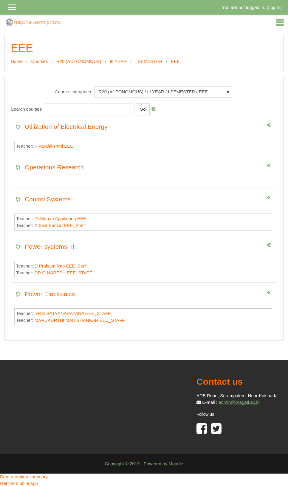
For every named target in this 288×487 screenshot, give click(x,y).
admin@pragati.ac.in (239, 402)
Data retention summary (24, 476)
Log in (274, 7)
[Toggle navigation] (280, 22)
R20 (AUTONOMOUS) (78, 61)
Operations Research (54, 167)
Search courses (26, 109)
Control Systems (48, 199)
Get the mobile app (19, 483)
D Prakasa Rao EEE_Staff (61, 265)
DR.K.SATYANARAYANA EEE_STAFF (73, 313)
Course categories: (73, 91)
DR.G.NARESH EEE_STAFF (63, 272)
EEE (175, 61)
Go (143, 109)
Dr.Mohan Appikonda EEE (60, 218)
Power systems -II (50, 246)
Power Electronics (50, 293)
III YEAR (118, 61)
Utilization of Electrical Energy (66, 126)
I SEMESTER (148, 61)
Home (17, 61)
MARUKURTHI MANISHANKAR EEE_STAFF (80, 320)
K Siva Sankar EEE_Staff (60, 225)
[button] (155, 109)
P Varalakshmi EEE (54, 146)
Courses (39, 61)
